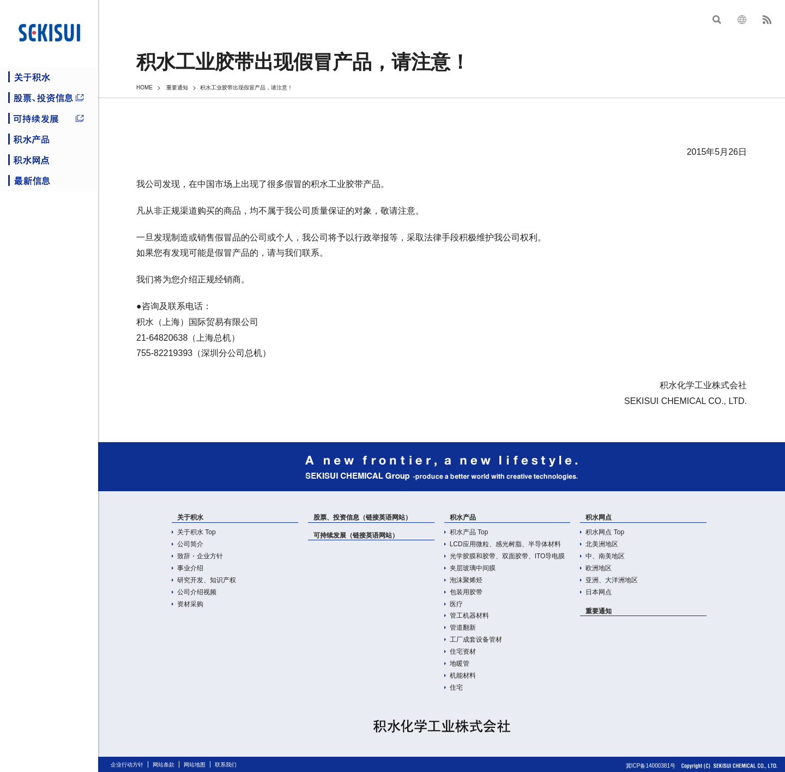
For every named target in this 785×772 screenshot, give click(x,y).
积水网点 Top (604, 532)
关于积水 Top (196, 532)
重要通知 (177, 88)
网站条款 (163, 765)
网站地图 (195, 765)
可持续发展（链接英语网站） (355, 535)
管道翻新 (463, 627)
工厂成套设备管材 (476, 639)
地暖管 (459, 663)
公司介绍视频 (196, 592)
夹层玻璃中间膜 (473, 568)
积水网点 (49, 160)
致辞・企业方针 (200, 556)
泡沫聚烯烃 (466, 580)
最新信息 (49, 181)
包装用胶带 (466, 592)
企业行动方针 (127, 765)
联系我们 (226, 765)
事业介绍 (190, 568)
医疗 (456, 604)
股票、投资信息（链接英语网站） (362, 517)
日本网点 (598, 592)
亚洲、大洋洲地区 (611, 580)
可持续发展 (49, 118)
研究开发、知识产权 (206, 580)
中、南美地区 (605, 556)
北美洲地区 (601, 544)
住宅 (456, 687)
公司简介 (190, 544)
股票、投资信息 (49, 98)
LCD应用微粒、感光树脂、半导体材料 (505, 544)
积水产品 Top (469, 532)
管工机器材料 (469, 615)
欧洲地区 (598, 568)
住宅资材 (463, 651)
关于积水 (49, 77)
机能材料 (463, 675)
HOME (144, 88)
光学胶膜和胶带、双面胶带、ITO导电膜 (507, 556)
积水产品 (49, 139)
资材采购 (190, 604)
